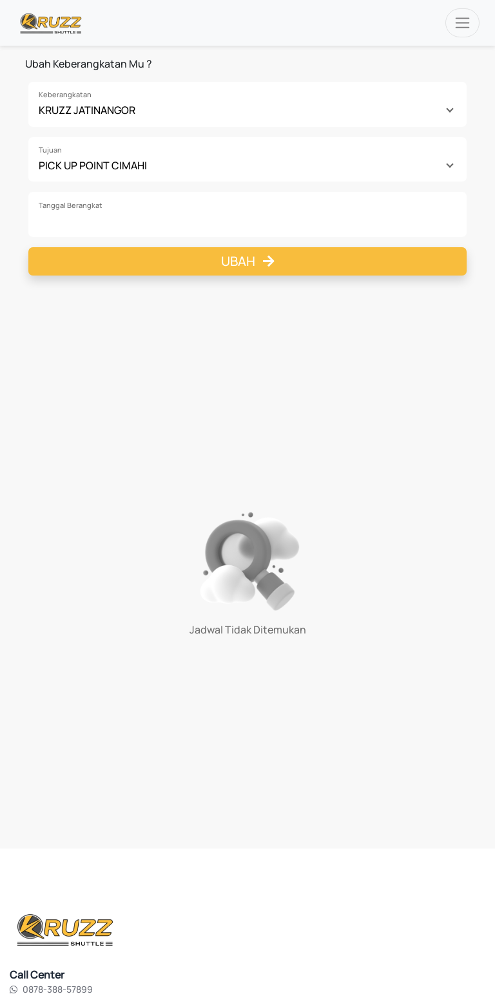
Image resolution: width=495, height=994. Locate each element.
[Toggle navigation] (462, 22)
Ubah (248, 261)
